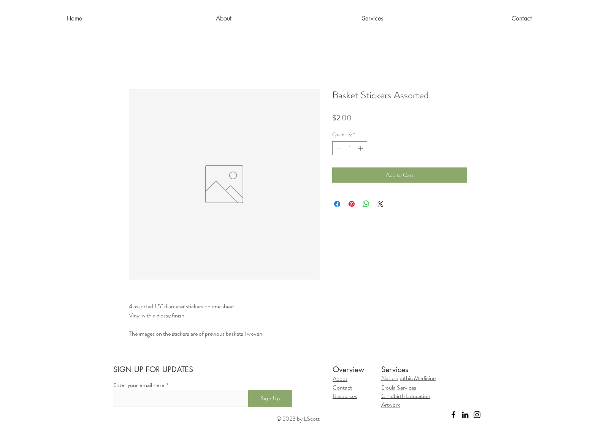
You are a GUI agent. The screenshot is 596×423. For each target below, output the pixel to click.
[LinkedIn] (465, 414)
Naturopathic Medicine (408, 378)
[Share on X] (380, 203)
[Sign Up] (270, 398)
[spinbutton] (350, 148)
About (340, 378)
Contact (342, 387)
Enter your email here (139, 385)
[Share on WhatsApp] (366, 203)
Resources (345, 395)
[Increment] (361, 148)
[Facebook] (453, 414)
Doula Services (398, 387)
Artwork (390, 404)
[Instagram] (477, 414)
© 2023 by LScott (298, 418)
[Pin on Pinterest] (351, 203)
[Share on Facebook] (337, 203)
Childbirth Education (405, 395)
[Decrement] (338, 148)
